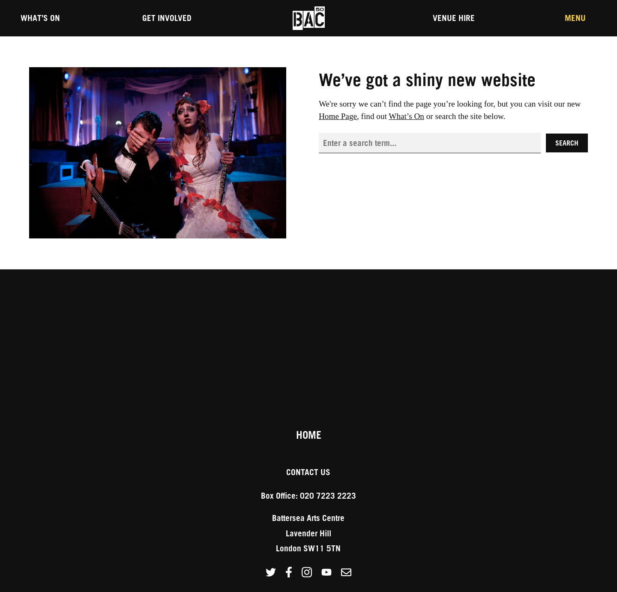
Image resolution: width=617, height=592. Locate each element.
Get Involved (167, 18)
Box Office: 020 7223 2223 (308, 495)
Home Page (338, 116)
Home (308, 435)
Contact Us (308, 472)
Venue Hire (454, 18)
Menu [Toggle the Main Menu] (575, 18)
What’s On (40, 18)
